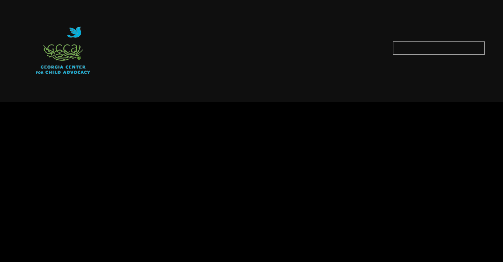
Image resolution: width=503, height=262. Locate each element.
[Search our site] (439, 48)
